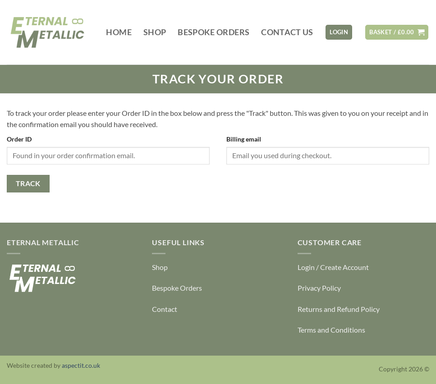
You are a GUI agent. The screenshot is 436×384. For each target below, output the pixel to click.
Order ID (19, 139)
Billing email (243, 139)
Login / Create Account (333, 267)
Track (28, 183)
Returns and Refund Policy (339, 309)
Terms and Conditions (331, 329)
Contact (164, 309)
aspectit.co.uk (81, 365)
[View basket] (396, 32)
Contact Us (287, 32)
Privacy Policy (319, 287)
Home (118, 32)
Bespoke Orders (213, 32)
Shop (154, 32)
